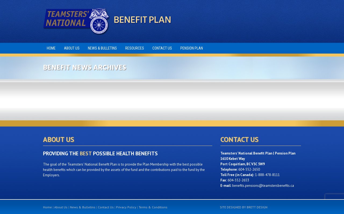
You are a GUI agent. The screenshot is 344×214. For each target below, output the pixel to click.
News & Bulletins (82, 207)
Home (47, 207)
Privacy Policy (126, 207)
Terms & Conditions (153, 207)
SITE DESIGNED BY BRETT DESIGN (243, 207)
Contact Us (106, 207)
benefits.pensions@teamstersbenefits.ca (263, 185)
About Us (60, 207)
